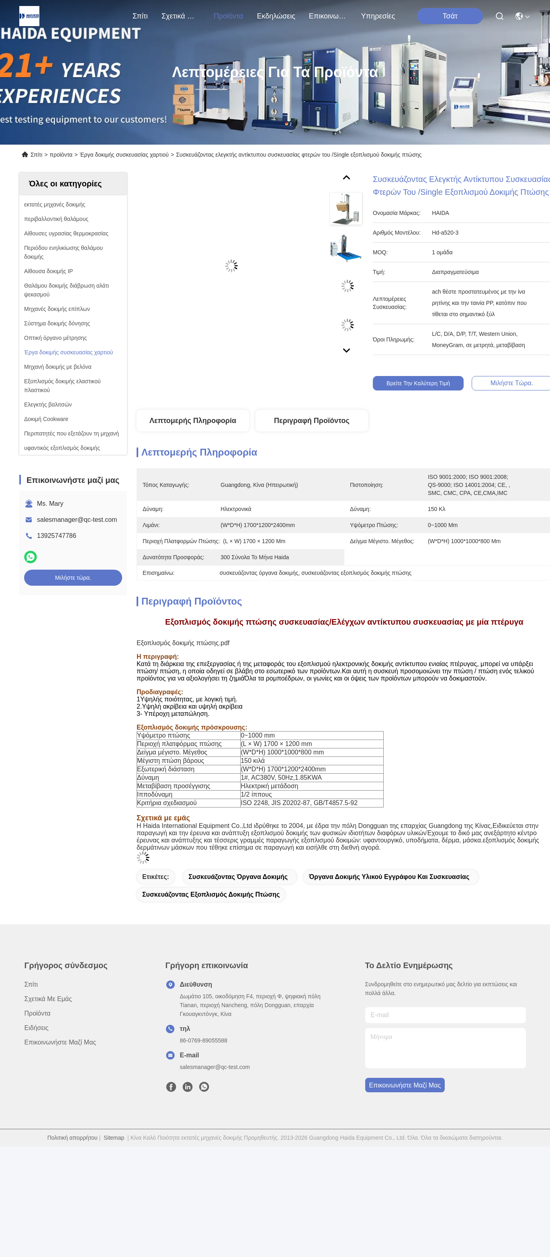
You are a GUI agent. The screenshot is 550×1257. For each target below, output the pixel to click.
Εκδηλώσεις (276, 16)
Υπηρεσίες (378, 16)
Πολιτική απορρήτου (72, 1137)
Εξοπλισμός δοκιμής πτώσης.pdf (183, 643)
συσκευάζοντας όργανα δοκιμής (238, 876)
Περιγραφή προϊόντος (312, 421)
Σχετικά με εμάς (181, 16)
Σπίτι (140, 16)
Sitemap (114, 1137)
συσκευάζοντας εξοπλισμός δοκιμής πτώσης (211, 894)
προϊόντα (228, 16)
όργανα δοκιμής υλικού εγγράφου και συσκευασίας (389, 876)
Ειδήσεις (37, 1027)
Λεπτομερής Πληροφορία (192, 421)
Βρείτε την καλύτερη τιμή (424, 383)
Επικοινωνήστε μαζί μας (328, 16)
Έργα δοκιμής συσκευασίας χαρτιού (124, 154)
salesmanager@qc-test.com (77, 519)
